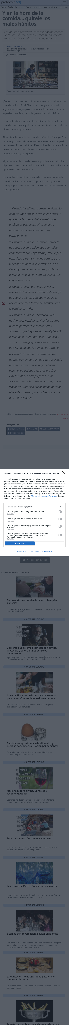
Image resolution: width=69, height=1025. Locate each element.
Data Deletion (21, 552)
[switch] (60, 511)
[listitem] (34, 507)
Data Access (34, 552)
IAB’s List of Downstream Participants (44, 496)
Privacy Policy (47, 552)
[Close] (64, 473)
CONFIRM (19, 543)
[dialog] (34, 512)
